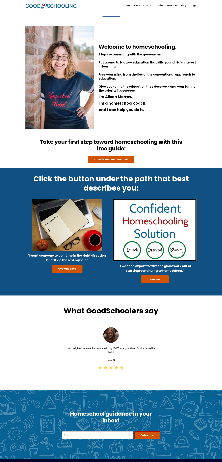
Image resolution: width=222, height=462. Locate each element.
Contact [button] (147, 5)
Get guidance (67, 268)
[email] (97, 435)
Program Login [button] (189, 5)
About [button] (137, 5)
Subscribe (147, 435)
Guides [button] (159, 5)
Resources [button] (172, 5)
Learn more (155, 279)
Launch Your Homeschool (111, 159)
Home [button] (127, 5)
